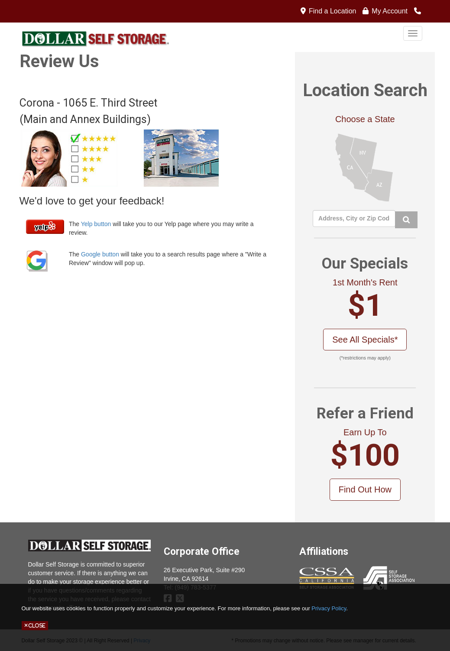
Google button (100, 254)
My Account (390, 11)
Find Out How (365, 489)
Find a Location (332, 11)
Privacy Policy (328, 608)
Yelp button (96, 223)
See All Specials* (365, 339)
